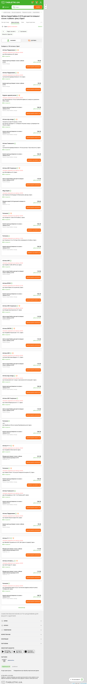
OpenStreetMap (83, 683)
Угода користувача (6, 670)
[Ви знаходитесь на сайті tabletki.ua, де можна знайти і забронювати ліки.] (10, 2)
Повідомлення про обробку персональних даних (26, 670)
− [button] (45, 8)
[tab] (15, 22)
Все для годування (16, 12)
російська (15, 666)
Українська (5, 666)
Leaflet (73, 683)
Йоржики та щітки (26, 12)
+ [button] (45, 5)
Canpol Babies (36, 12)
